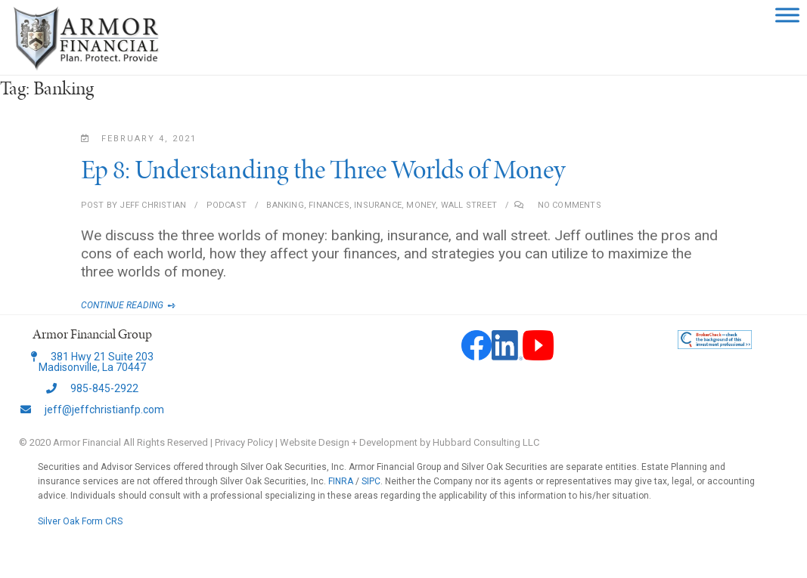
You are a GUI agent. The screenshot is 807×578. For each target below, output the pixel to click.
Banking (284, 205)
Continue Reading (137, 305)
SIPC (371, 481)
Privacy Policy (244, 442)
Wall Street (469, 205)
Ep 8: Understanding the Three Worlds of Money (323, 169)
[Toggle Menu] (787, 15)
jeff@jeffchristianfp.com (92, 409)
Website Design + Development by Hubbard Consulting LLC (409, 442)
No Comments (569, 205)
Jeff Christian (151, 205)
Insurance (378, 205)
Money (421, 205)
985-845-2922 (92, 388)
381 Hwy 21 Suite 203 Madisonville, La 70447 (92, 362)
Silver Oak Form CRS (80, 521)
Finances (329, 205)
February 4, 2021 (139, 139)
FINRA (340, 481)
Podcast (226, 205)
